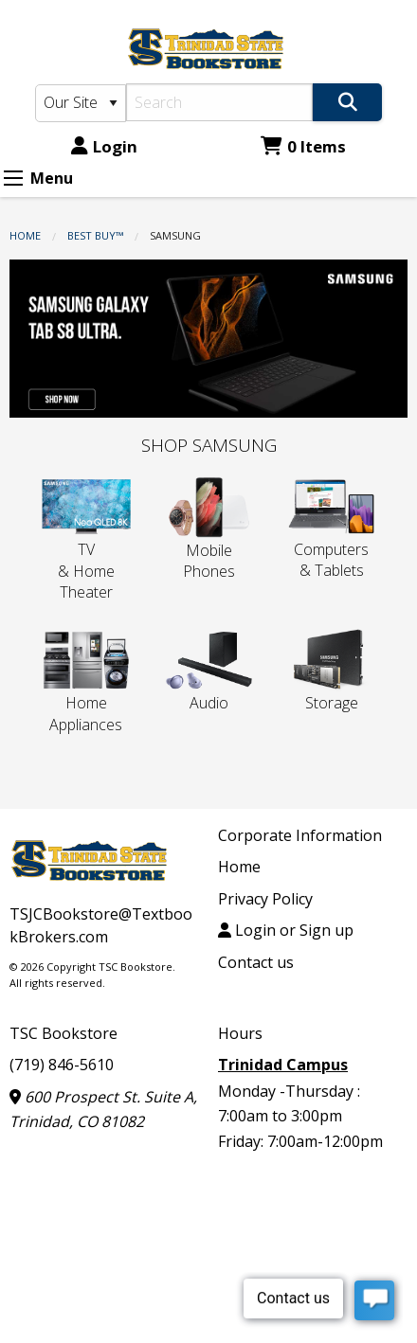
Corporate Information (300, 835)
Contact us (256, 962)
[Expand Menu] (13, 178)
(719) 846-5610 (61, 1064)
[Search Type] (81, 103)
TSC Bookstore (63, 1033)
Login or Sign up (286, 930)
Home (25, 235)
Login (104, 146)
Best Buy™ (95, 235)
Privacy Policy (265, 898)
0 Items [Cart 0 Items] (303, 146)
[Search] (219, 102)
